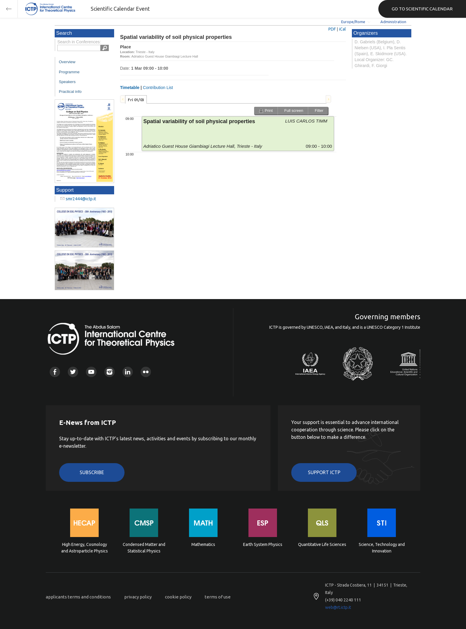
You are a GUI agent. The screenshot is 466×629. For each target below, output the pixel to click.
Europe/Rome (353, 22)
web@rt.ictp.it (338, 607)
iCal (342, 29)
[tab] (136, 99)
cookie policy (178, 596)
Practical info (70, 91)
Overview (67, 62)
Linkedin (127, 372)
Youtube (91, 372)
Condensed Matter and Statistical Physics (144, 547)
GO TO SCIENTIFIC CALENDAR (422, 8)
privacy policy (138, 596)
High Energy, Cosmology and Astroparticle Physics (84, 547)
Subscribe (92, 472)
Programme (69, 72)
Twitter (73, 372)
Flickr (146, 372)
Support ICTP (324, 472)
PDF (332, 29)
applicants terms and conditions (78, 596)
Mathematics (203, 544)
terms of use (218, 596)
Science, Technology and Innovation (382, 547)
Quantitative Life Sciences (322, 544)
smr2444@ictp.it (81, 198)
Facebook (55, 372)
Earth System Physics (262, 544)
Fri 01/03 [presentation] (136, 100)
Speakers (67, 82)
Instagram (109, 372)
